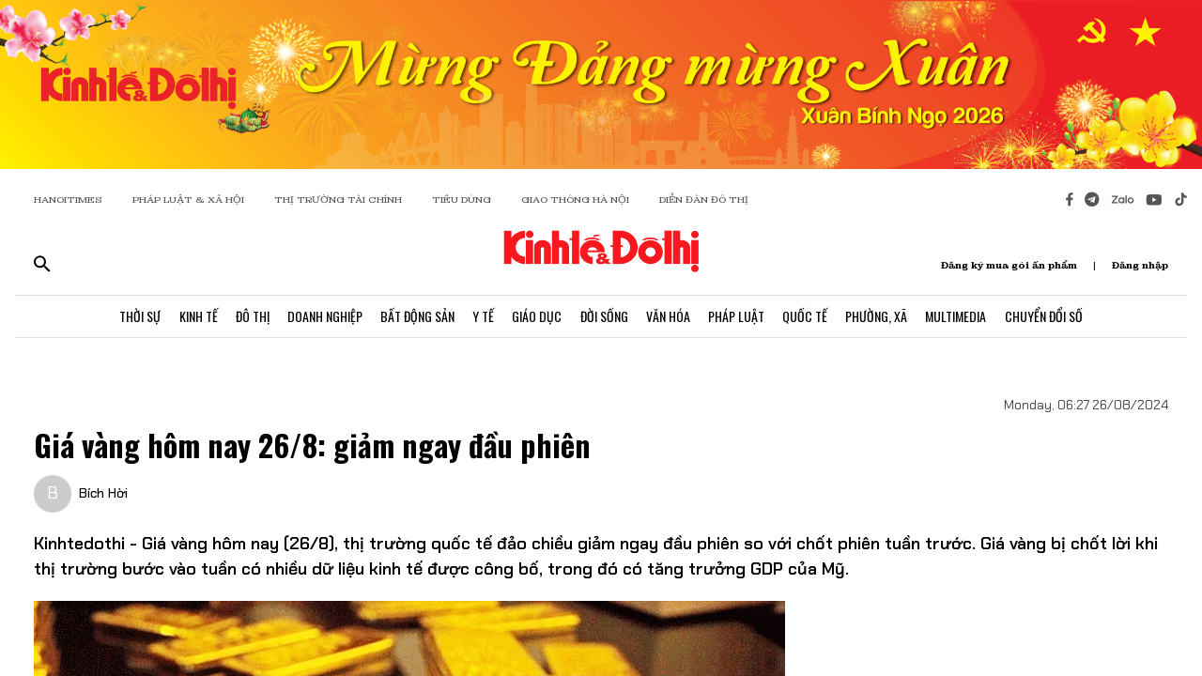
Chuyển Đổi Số (1048, 317)
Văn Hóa (669, 317)
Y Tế (482, 317)
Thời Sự (135, 317)
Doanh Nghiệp (322, 317)
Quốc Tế (807, 317)
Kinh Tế (194, 317)
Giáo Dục (537, 317)
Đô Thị (249, 317)
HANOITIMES (68, 199)
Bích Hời (103, 492)
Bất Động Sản (415, 317)
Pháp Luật (738, 317)
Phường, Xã (880, 317)
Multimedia (960, 317)
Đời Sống (604, 317)
